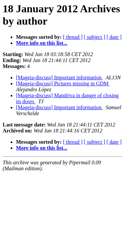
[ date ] (114, 37)
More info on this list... (41, 43)
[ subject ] (94, 37)
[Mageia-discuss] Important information (59, 77)
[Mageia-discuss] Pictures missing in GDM (63, 83)
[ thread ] (73, 37)
